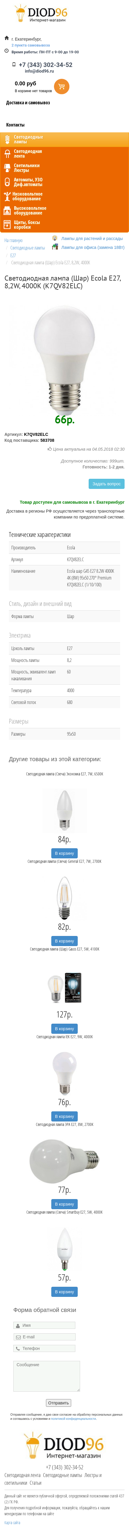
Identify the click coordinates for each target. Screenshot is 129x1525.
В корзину (64, 853)
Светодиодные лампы (62, 1474)
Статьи (36, 1482)
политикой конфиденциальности (73, 1418)
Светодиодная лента (22, 1474)
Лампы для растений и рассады (92, 238)
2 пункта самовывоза (31, 45)
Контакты (15, 124)
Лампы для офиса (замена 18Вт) (93, 247)
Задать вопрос (107, 483)
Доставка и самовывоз (28, 102)
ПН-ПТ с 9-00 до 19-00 (45, 52)
